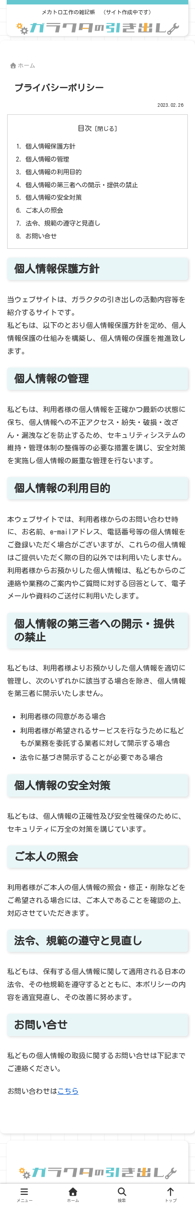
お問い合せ (41, 236)
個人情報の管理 (47, 159)
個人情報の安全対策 (53, 197)
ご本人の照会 (44, 210)
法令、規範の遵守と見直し (62, 223)
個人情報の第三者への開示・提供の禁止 (81, 185)
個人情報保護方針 (50, 146)
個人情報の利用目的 (53, 172)
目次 (85, 128)
